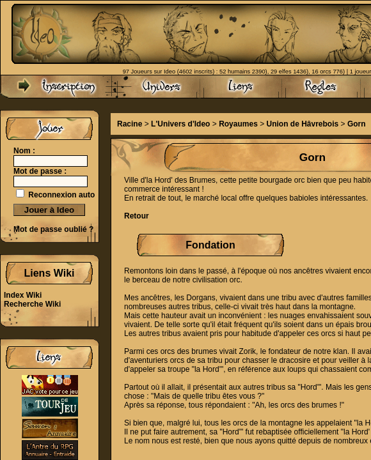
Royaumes (238, 123)
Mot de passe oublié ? (53, 229)
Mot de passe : (40, 171)
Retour (136, 215)
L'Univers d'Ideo (180, 123)
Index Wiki (23, 295)
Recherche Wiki (32, 304)
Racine (129, 123)
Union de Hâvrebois (303, 123)
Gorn (356, 123)
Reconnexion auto (61, 194)
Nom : (24, 150)
